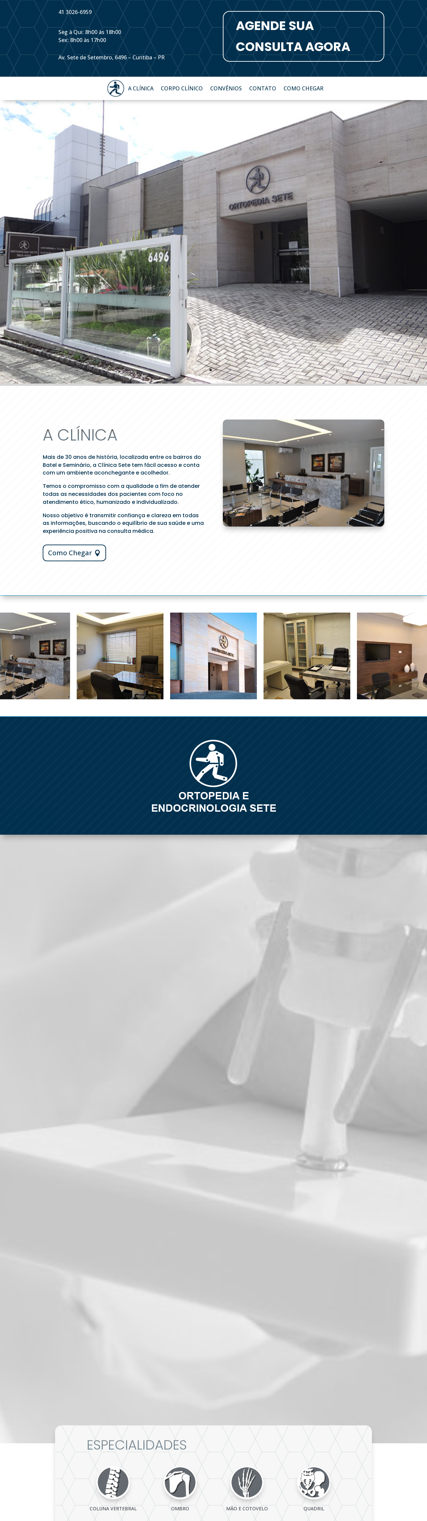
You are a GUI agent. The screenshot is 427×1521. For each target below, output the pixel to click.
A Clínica (140, 89)
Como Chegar (304, 89)
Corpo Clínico (182, 89)
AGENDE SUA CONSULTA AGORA (293, 36)
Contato (262, 89)
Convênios (226, 89)
